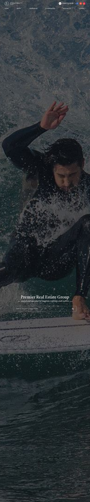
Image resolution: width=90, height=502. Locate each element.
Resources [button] (67, 9)
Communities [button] (50, 9)
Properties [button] (33, 9)
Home (7, 9)
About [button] (19, 9)
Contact (82, 9)
